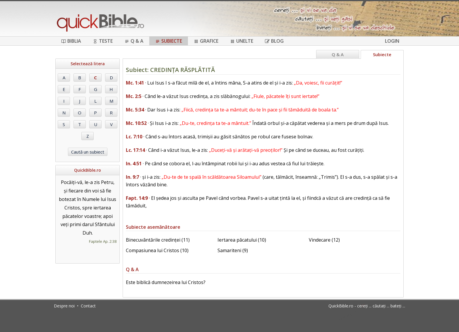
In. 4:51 (134, 163)
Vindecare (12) (324, 240)
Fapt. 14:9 (137, 198)
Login (392, 41)
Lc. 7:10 (134, 136)
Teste (103, 41)
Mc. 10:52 (136, 123)
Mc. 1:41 (135, 83)
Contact (88, 306)
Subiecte (168, 41)
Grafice (206, 41)
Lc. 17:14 (135, 150)
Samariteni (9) (232, 250)
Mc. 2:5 (133, 96)
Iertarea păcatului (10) (241, 240)
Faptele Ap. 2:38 (103, 241)
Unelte (241, 41)
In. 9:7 (132, 177)
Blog (274, 41)
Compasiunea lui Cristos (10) (157, 250)
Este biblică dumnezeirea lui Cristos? (165, 282)
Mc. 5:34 (135, 109)
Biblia (71, 41)
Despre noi (64, 306)
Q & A (133, 41)
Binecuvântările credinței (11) (158, 240)
